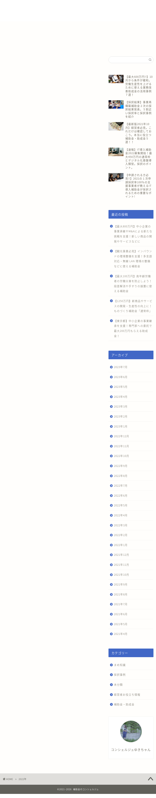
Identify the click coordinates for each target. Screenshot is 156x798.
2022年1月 (121, 545)
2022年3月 (121, 525)
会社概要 (119, 6)
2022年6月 (121, 495)
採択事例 (120, 674)
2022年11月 (121, 446)
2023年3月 (121, 406)
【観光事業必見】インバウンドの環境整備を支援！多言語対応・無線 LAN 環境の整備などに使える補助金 (133, 258)
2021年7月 (121, 604)
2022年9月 (121, 466)
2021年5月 (121, 624)
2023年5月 (121, 387)
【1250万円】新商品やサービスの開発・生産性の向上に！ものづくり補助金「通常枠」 (133, 306)
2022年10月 (121, 456)
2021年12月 (121, 555)
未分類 (118, 684)
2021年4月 (121, 634)
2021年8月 (121, 594)
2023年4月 (121, 397)
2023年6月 (121, 377)
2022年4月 (121, 515)
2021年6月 (121, 614)
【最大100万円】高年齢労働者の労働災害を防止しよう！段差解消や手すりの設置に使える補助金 (133, 283)
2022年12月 (121, 436)
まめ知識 (120, 665)
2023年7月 (121, 367)
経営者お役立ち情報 (127, 694)
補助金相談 (101, 6)
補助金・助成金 (124, 704)
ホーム (38, 6)
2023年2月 (121, 416)
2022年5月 (121, 505)
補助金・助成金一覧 (59, 6)
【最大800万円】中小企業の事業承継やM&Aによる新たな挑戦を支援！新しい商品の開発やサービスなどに (133, 233)
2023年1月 (121, 426)
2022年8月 (121, 476)
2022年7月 (121, 485)
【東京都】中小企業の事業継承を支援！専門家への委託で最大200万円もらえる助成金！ (133, 328)
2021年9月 (121, 584)
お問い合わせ (41, 14)
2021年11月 (121, 565)
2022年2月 (121, 535)
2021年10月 (121, 574)
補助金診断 (82, 6)
